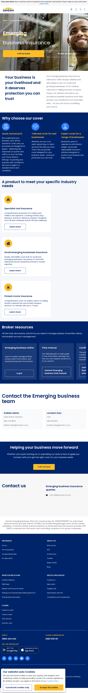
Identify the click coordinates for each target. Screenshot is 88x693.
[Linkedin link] (16, 658)
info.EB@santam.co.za (60, 495)
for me (4, 545)
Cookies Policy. (53, 681)
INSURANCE (7, 541)
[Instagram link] (27, 658)
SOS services (6, 619)
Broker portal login (67, 53)
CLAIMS (5, 605)
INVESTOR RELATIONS (11, 575)
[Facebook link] (4, 658)
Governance (51, 554)
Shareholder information (11, 597)
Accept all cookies (49, 687)
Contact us (51, 580)
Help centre (51, 584)
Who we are (51, 545)
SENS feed (5, 584)
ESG (48, 550)
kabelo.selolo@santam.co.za (16, 425)
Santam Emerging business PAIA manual (55, 372)
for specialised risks (17, 20)
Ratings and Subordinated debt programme (18, 593)
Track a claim (7, 614)
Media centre (52, 563)
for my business (8, 550)
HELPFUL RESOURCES (55, 575)
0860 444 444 (9, 638)
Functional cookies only (17, 687)
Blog (48, 567)
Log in (19, 373)
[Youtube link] (22, 658)
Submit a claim (8, 610)
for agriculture (7, 558)
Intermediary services (55, 593)
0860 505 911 (51, 638)
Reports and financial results (12, 588)
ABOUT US (51, 541)
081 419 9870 (52, 421)
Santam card (7, 623)
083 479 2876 (10, 421)
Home (5, 20)
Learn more (15, 226)
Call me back (23, 53)
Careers (50, 558)
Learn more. (44, 4)
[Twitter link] (10, 658)
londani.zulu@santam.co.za (58, 425)
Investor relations (8, 580)
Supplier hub (51, 588)
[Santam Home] (8, 9)
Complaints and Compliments (58, 597)
